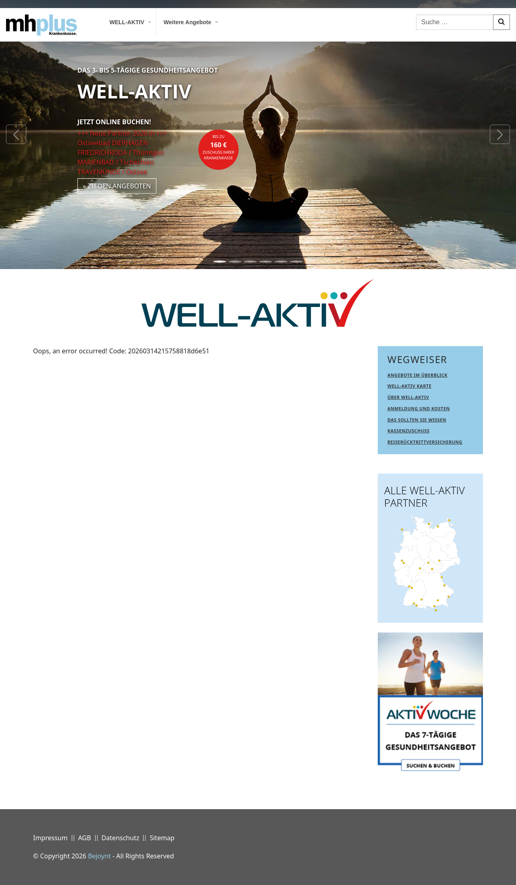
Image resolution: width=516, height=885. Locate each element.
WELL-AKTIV (127, 22)
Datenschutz (120, 837)
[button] (16, 134)
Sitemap (162, 837)
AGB (84, 837)
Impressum (50, 837)
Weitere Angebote (187, 22)
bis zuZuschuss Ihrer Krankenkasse (219, 147)
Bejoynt (99, 856)
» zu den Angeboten (117, 186)
